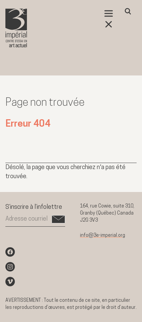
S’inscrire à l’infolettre (33, 207)
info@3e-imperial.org (102, 235)
